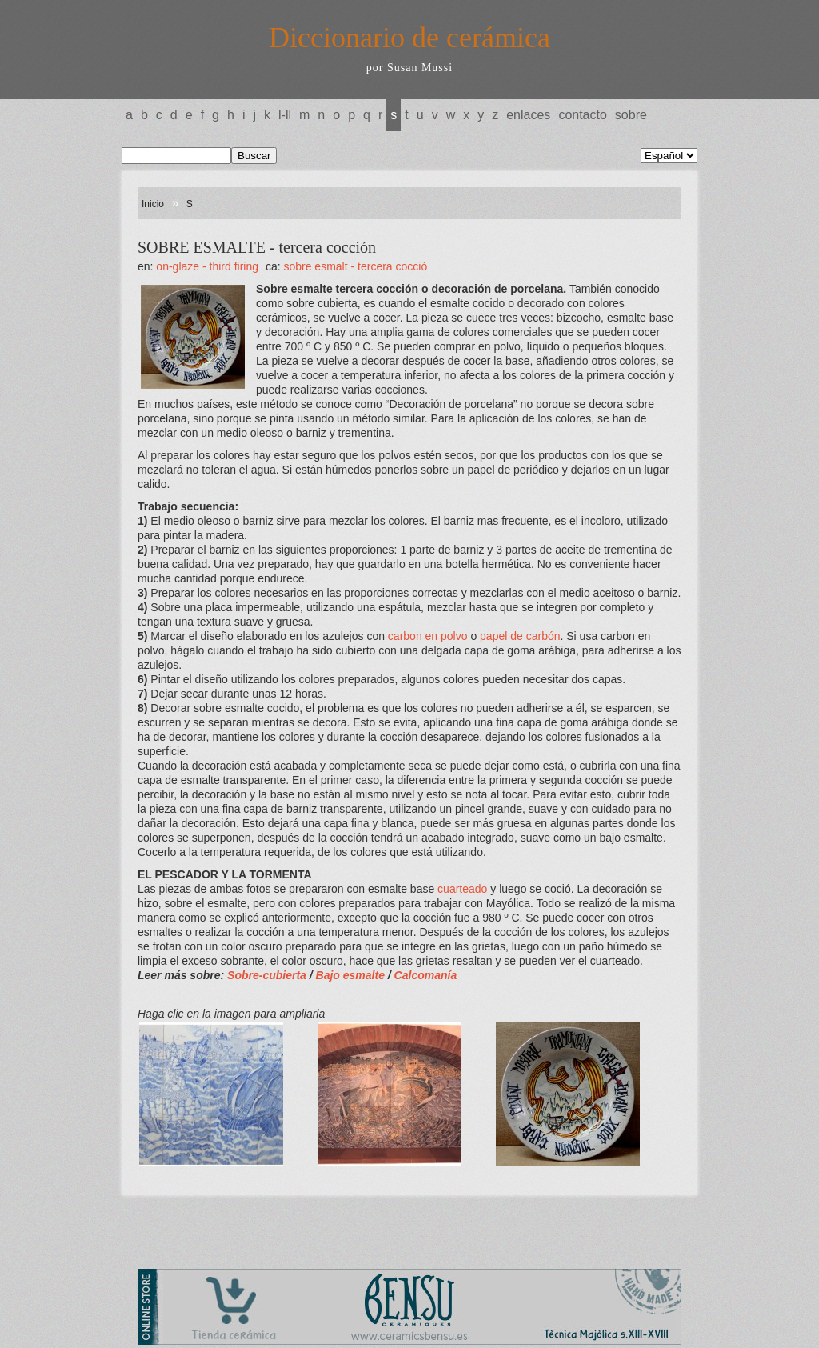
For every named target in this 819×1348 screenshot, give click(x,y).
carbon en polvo (428, 636)
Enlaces (528, 115)
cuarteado (462, 888)
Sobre (631, 115)
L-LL (284, 115)
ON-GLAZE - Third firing (207, 266)
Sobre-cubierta (268, 975)
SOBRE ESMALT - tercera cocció (355, 266)
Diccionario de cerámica (409, 38)
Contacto (582, 115)
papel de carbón (520, 636)
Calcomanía (425, 975)
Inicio (153, 204)
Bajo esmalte (352, 975)
